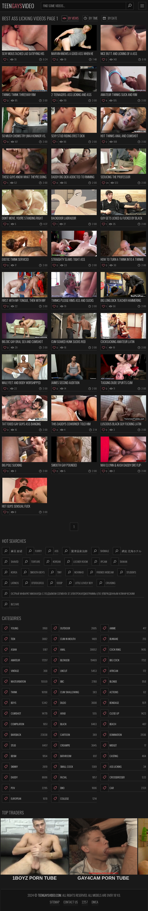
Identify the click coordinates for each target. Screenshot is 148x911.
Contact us (71, 902)
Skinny (24, 766)
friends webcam (101, 572)
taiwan (119, 561)
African (123, 671)
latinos (10, 583)
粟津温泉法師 (74, 551)
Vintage (24, 671)
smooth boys (32, 572)
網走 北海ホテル (127, 551)
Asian (24, 649)
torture (31, 561)
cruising (106, 583)
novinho (74, 572)
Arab (74, 713)
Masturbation (24, 681)
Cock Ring (123, 649)
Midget (123, 745)
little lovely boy (79, 583)
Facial (74, 777)
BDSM (24, 756)
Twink (24, 692)
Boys (24, 703)
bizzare (10, 604)
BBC (74, 681)
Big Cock (123, 660)
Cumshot (24, 713)
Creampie (74, 745)
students (127, 572)
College (74, 798)
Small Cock (74, 766)
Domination (123, 735)
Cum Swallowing (74, 692)
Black (74, 724)
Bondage (123, 703)
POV (24, 788)
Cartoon (74, 735)
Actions (123, 692)
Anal (74, 649)
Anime (123, 628)
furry (34, 551)
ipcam (99, 561)
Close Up (123, 713)
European (24, 798)
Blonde (123, 681)
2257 (85, 902)
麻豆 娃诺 (12, 551)
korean (52, 561)
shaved (10, 561)
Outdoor (74, 628)
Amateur (24, 660)
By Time (90, 18)
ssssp (55, 583)
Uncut (74, 671)
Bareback (24, 735)
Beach (123, 724)
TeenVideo (18, 6)
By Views (70, 18)
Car (123, 788)
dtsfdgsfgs (33, 583)
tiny (55, 572)
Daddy (24, 777)
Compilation (24, 724)
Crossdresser (123, 777)
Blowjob (74, 660)
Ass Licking (123, 766)
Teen (24, 639)
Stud (24, 745)
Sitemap (55, 902)
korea (9, 572)
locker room (76, 561)
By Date (109, 18)
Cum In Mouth (74, 639)
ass (52, 551)
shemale (100, 551)
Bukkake (123, 639)
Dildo (74, 703)
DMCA (95, 902)
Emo (74, 788)
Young (24, 628)
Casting (123, 756)
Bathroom (74, 756)
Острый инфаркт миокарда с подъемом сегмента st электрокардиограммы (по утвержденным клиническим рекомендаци (68, 593)
